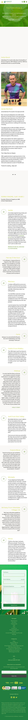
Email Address (14, 579)
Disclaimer (21, 716)
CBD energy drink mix (14, 651)
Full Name (5, 572)
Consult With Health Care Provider (14, 632)
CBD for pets (14, 644)
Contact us (14, 628)
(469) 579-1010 (16, 660)
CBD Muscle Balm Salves (14, 647)
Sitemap (14, 634)
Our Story (14, 622)
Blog (14, 626)
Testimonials (14, 623)
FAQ (14, 625)
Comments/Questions (14, 586)
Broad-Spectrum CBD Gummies (14, 648)
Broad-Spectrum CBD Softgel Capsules (14, 645)
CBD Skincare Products (14, 650)
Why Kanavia (14, 620)
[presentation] (14, 599)
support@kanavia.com (14, 19)
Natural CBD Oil (14, 642)
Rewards (14, 631)
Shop (14, 641)
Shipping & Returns (14, 629)
